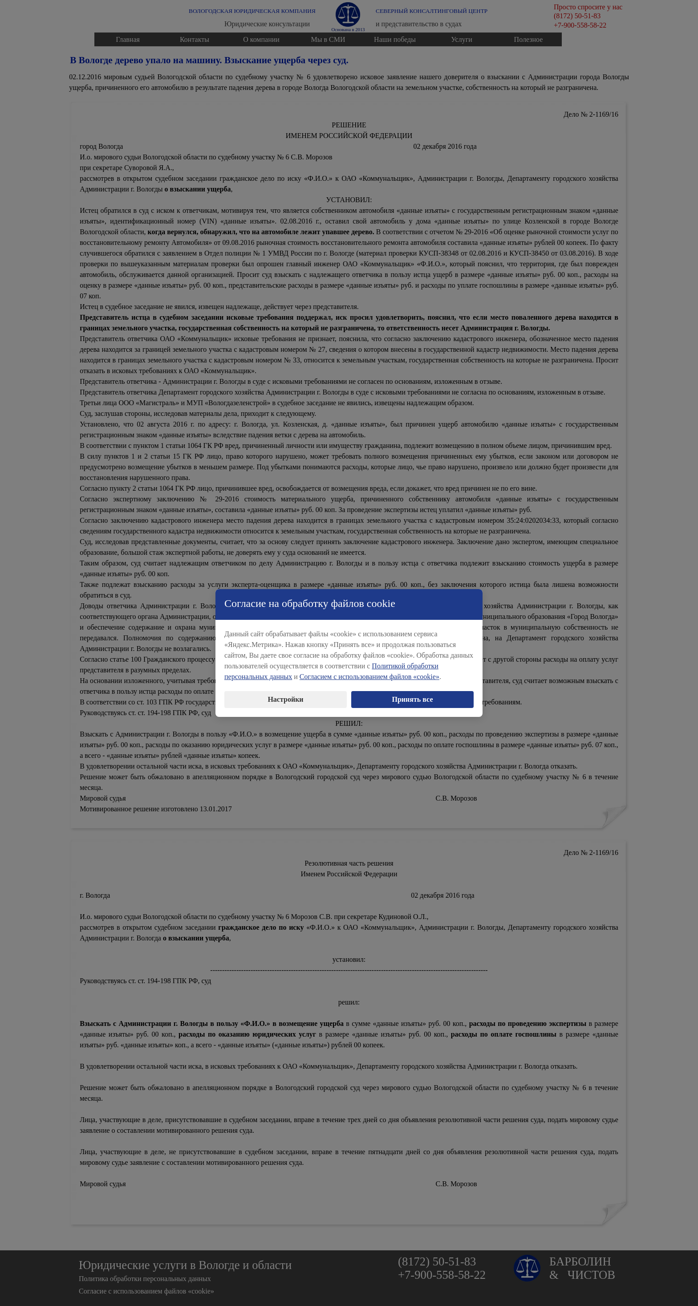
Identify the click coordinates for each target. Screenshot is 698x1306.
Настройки (285, 695)
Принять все (412, 695)
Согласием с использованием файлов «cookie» (369, 672)
